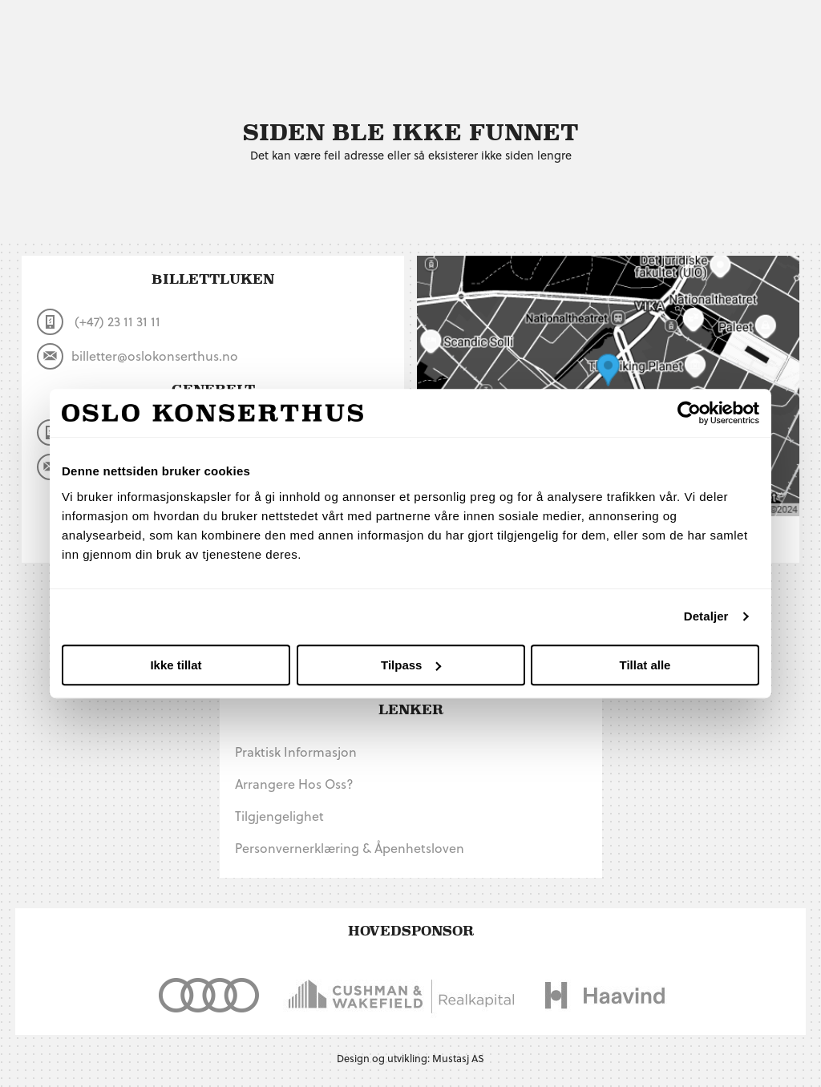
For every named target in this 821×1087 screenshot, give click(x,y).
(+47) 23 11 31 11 (98, 322)
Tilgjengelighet (279, 815)
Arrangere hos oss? (294, 783)
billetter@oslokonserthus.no (137, 356)
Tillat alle (645, 665)
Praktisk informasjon (296, 751)
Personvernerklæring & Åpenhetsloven (349, 847)
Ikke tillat (175, 665)
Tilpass (411, 665)
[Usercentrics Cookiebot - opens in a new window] (689, 413)
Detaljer (706, 616)
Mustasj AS (458, 1057)
